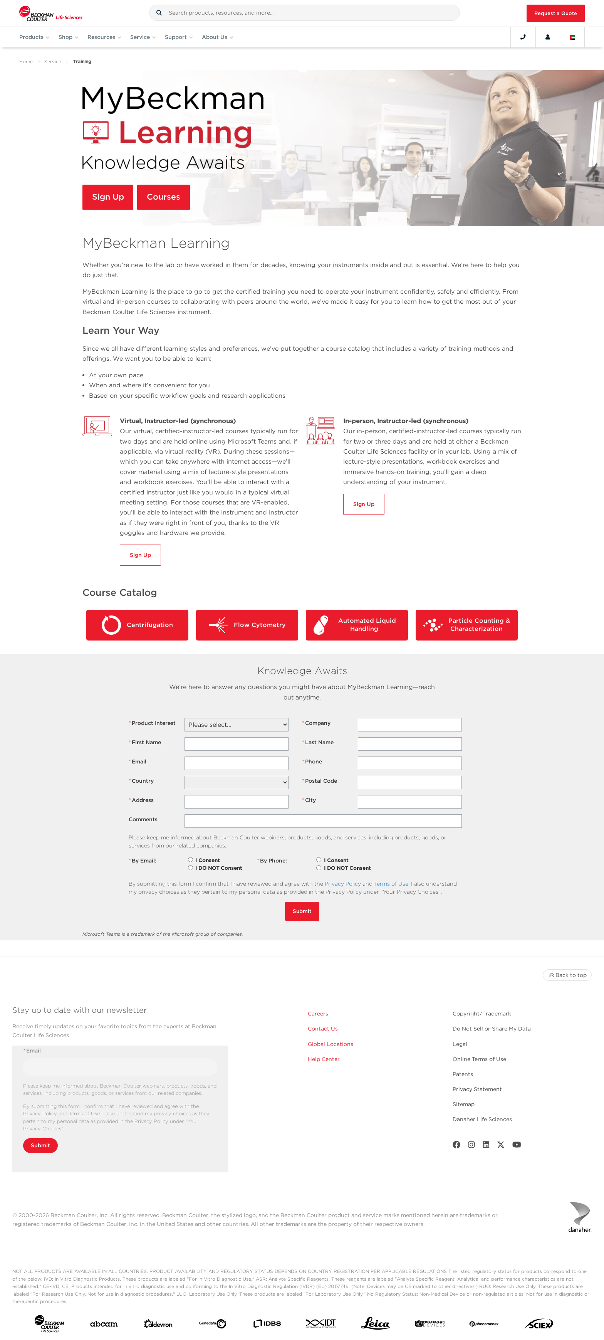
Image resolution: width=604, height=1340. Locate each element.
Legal (460, 1044)
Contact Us (323, 1029)
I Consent (207, 860)
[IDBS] (267, 1325)
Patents (463, 1074)
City (309, 800)
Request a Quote (555, 13)
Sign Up (109, 198)
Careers (318, 1013)
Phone (312, 762)
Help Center (324, 1059)
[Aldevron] (158, 1325)
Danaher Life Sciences (482, 1119)
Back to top (567, 975)
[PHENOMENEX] (484, 1325)
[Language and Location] (572, 37)
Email (137, 762)
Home (26, 61)
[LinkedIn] (486, 1146)
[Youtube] (516, 1146)
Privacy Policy (343, 884)
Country (141, 781)
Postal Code (319, 781)
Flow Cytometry (247, 625)
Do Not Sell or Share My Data (492, 1029)
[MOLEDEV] (429, 1325)
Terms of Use (391, 884)
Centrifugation (137, 625)
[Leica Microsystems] (375, 1325)
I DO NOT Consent (218, 868)
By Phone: (272, 861)
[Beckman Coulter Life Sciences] (50, 13)
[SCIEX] (538, 1325)
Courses (166, 198)
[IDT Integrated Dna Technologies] (321, 1325)
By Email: (142, 861)
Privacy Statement (477, 1089)
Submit (302, 911)
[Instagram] (471, 1146)
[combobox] (304, 12)
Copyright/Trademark (482, 1013)
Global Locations (330, 1044)
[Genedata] (212, 1325)
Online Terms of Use (479, 1059)
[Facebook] (456, 1146)
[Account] (548, 37)
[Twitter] (501, 1146)
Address (141, 800)
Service (52, 61)
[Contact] (523, 37)
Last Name (318, 742)
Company (316, 723)
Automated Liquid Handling (355, 625)
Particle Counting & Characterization (466, 625)
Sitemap (464, 1104)
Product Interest (152, 723)
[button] (159, 13)
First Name (145, 742)
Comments (143, 819)
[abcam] (104, 1325)
